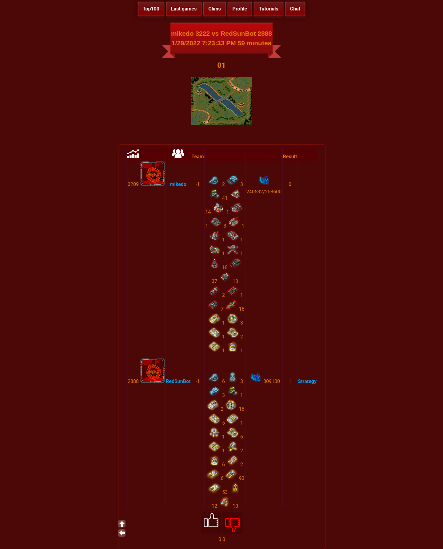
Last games (184, 9)
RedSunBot (178, 381)
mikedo (178, 184)
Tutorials (268, 9)
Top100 (151, 9)
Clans (214, 9)
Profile (240, 9)
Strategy (307, 381)
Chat (295, 9)
